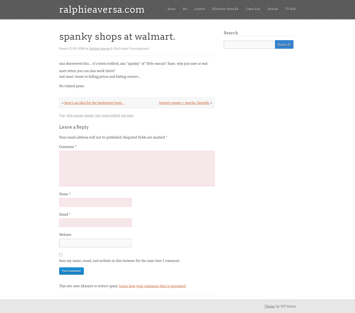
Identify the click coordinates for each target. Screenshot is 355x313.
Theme (269, 306)
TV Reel (290, 9)
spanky (89, 115)
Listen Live (253, 9)
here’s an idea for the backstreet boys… (94, 103)
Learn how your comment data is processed (152, 286)
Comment (68, 147)
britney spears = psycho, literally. (184, 103)
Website (65, 235)
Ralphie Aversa (99, 49)
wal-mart (127, 115)
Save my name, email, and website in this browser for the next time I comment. (119, 261)
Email (65, 214)
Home (172, 9)
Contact (200, 9)
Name (65, 194)
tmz (97, 115)
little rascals (75, 115)
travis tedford (111, 115)
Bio (185, 9)
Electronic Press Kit (226, 9)
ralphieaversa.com (102, 9)
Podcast (273, 9)
